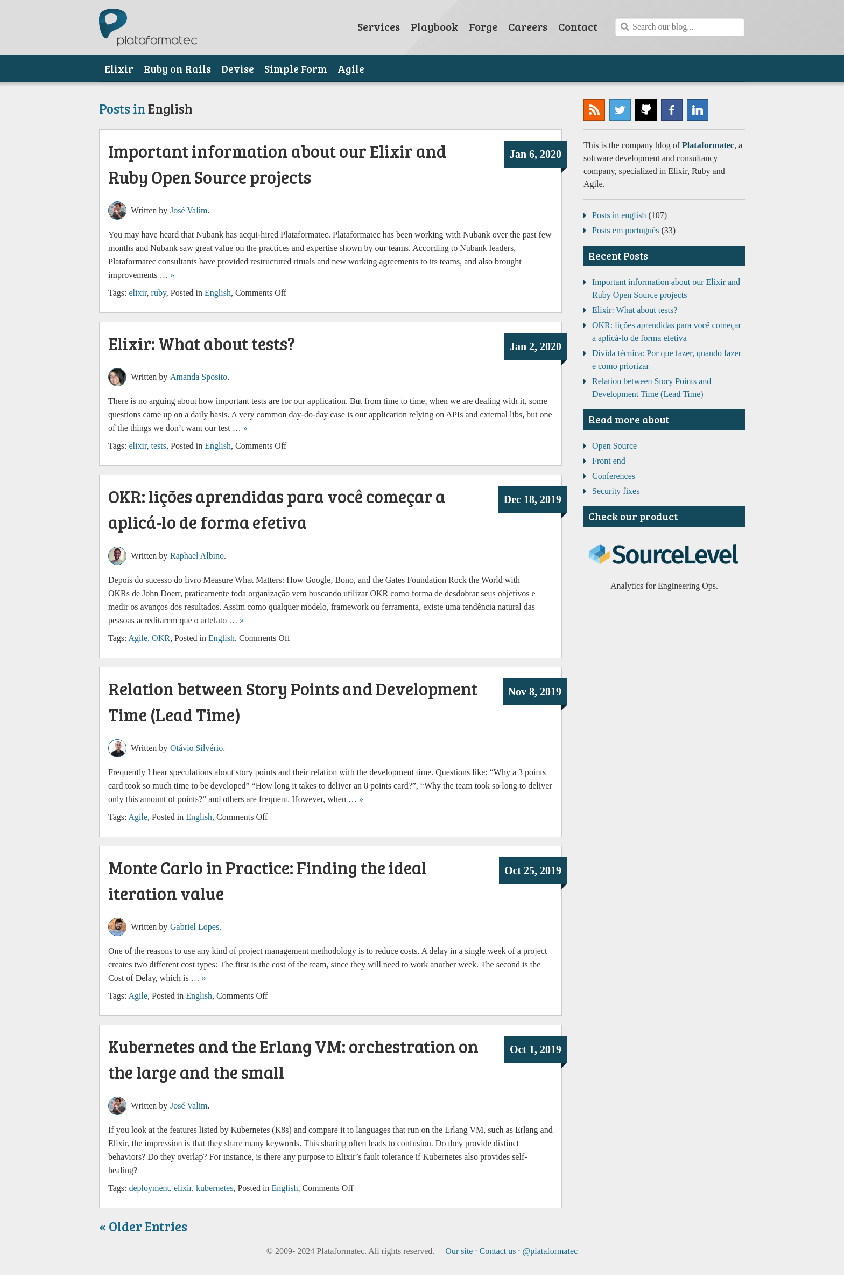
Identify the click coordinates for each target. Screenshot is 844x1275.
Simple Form (295, 68)
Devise (237, 68)
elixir (137, 292)
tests (158, 445)
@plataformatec (620, 110)
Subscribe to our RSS (594, 110)
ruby (158, 292)
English (218, 292)
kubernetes (214, 1188)
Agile (350, 68)
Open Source (614, 445)
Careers (527, 26)
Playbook (434, 26)
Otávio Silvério (196, 748)
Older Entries (148, 1226)
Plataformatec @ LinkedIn (697, 110)
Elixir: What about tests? (201, 343)
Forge (483, 26)
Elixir (118, 68)
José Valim (188, 210)
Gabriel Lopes (194, 926)
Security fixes (615, 491)
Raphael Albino (197, 555)
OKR (161, 638)
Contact (577, 26)
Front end (608, 460)
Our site (459, 1251)
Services (378, 26)
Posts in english (619, 215)
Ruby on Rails (177, 68)
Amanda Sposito (198, 376)
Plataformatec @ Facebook (672, 110)
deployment (149, 1188)
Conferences (613, 475)
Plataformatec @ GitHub (646, 110)
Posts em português (625, 230)
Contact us (497, 1251)
